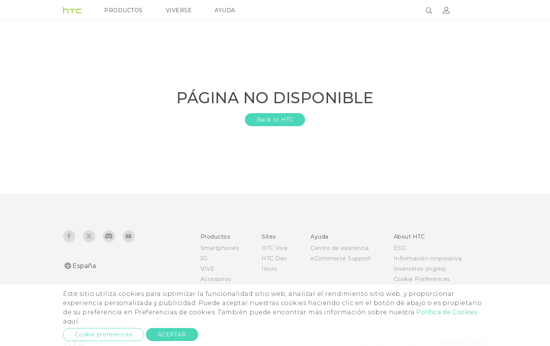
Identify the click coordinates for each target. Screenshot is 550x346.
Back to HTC (275, 119)
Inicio (269, 268)
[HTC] (72, 10)
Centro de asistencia (340, 248)
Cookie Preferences (422, 279)
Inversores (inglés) (420, 268)
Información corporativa (428, 258)
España (84, 266)
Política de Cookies (446, 312)
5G (204, 258)
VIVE (208, 268)
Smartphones (220, 248)
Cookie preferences (103, 334)
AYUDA (225, 10)
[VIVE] (476, 10)
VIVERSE (179, 10)
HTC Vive (275, 248)
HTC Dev (274, 258)
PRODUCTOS (123, 10)
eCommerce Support (341, 258)
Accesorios (216, 279)
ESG (400, 248)
